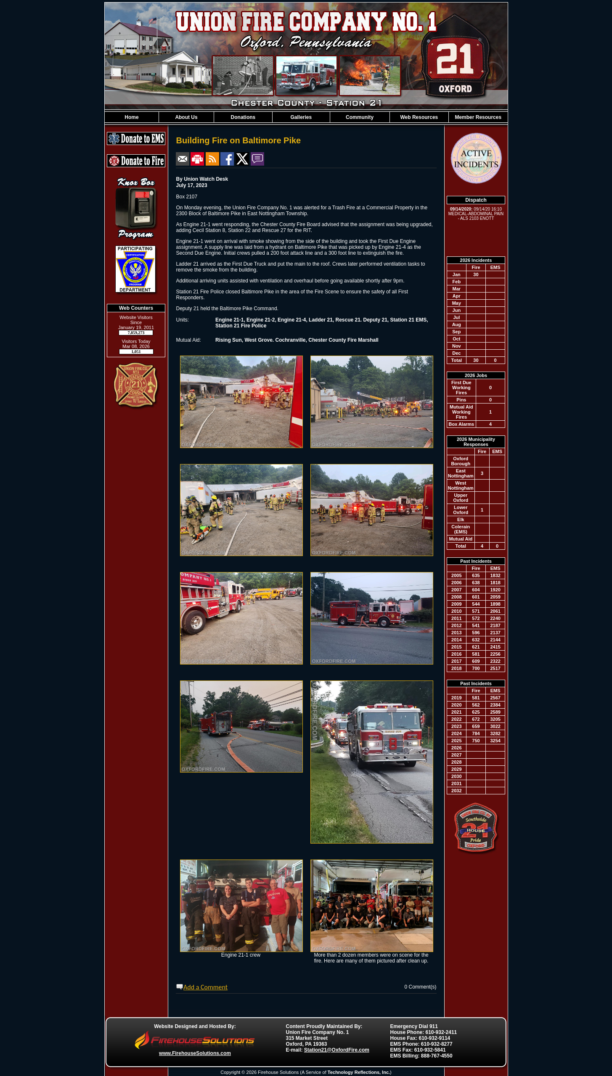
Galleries (301, 117)
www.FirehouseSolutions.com (195, 1053)
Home (131, 117)
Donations (243, 117)
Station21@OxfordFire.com (336, 1050)
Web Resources (419, 117)
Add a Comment (205, 987)
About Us (186, 117)
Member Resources (478, 117)
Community (360, 117)
